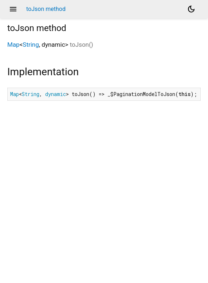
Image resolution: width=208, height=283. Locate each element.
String (31, 44)
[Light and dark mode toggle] (191, 9)
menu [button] (13, 9)
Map (13, 44)
